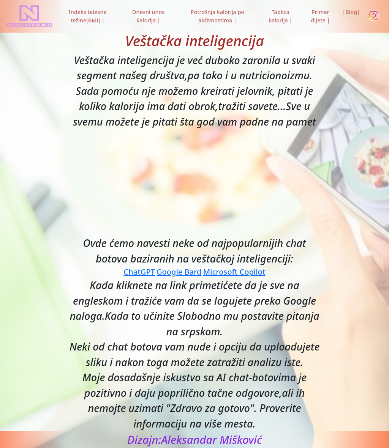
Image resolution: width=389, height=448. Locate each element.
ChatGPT (139, 272)
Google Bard (179, 272)
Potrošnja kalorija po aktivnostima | (217, 16)
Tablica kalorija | (280, 16)
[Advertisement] (194, 182)
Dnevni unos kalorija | (148, 16)
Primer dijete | (320, 16)
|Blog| (351, 12)
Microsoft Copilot (234, 272)
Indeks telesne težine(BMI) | (88, 16)
